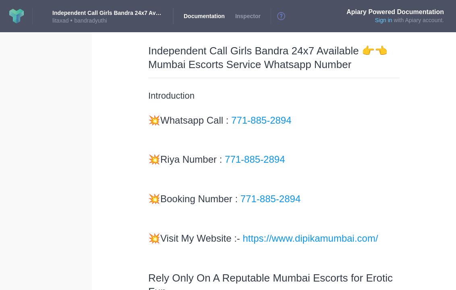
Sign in (383, 20)
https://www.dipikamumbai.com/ (310, 238)
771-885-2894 (261, 120)
